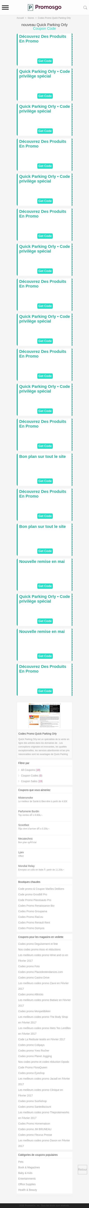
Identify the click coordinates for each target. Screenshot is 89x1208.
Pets (20, 1161)
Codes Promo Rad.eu (30, 916)
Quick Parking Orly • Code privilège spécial (44, 73)
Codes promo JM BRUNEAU (34, 1129)
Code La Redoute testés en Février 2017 (41, 1039)
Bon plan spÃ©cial (27, 842)
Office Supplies (27, 1184)
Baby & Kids (25, 1172)
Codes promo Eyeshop (31, 1073)
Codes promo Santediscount (34, 1106)
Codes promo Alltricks (30, 994)
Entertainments (27, 1178)
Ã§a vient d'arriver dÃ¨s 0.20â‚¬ (33, 828)
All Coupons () (30, 769)
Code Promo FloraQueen (32, 1067)
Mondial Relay (26, 866)
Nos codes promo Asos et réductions (39, 949)
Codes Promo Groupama (32, 911)
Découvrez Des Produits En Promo (42, 38)
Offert (21, 856)
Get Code (45, 61)
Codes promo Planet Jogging (35, 1056)
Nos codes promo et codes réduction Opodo (43, 1061)
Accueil (20, 18)
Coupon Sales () (32, 781)
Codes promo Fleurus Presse (35, 1134)
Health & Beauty (27, 1189)
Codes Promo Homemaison (34, 1123)
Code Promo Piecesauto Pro (34, 900)
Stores (31, 18)
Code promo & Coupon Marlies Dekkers (41, 888)
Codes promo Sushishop (32, 1101)
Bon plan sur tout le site (42, 456)
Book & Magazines (29, 1167)
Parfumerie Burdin (28, 811)
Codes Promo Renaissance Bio (36, 905)
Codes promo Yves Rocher (33, 1050)
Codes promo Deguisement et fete (38, 943)
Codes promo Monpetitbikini (34, 1011)
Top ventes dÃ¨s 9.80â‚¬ (30, 815)
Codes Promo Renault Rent (34, 922)
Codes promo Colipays (31, 1044)
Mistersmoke (25, 797)
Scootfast (23, 825)
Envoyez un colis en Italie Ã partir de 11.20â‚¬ (41, 869)
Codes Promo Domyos (31, 928)
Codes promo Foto (29, 966)
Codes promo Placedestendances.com (40, 971)
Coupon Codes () (31, 775)
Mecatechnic (25, 838)
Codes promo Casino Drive (33, 977)
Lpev (21, 852)
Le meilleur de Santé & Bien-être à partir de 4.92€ (42, 801)
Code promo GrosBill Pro (32, 894)
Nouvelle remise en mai (42, 561)
